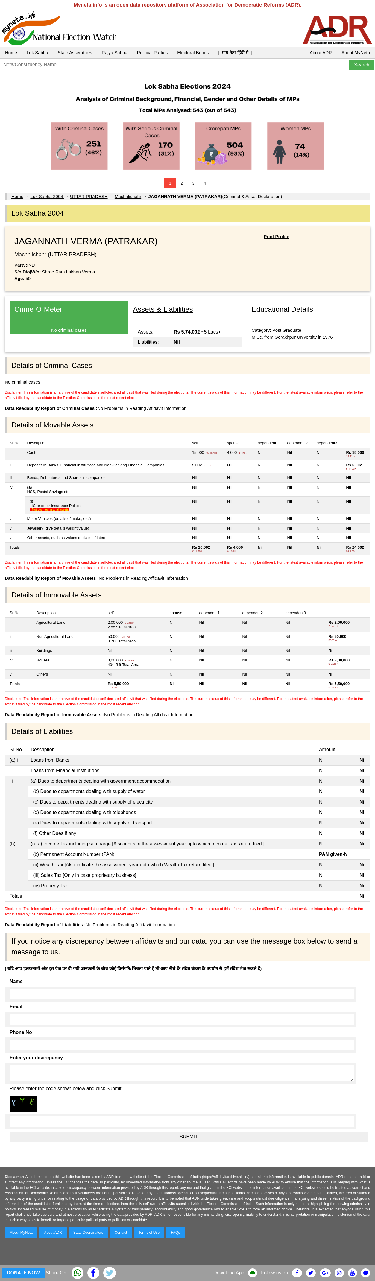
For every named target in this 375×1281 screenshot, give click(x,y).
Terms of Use (149, 1232)
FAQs (175, 1232)
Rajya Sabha (114, 52)
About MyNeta (355, 52)
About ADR (321, 52)
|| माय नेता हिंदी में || (235, 52)
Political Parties (152, 52)
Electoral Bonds (193, 52)
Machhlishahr (128, 196)
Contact (121, 1232)
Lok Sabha (37, 52)
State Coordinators (88, 1232)
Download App (228, 1272)
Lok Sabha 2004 (47, 196)
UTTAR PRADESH (89, 196)
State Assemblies (75, 52)
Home (11, 52)
